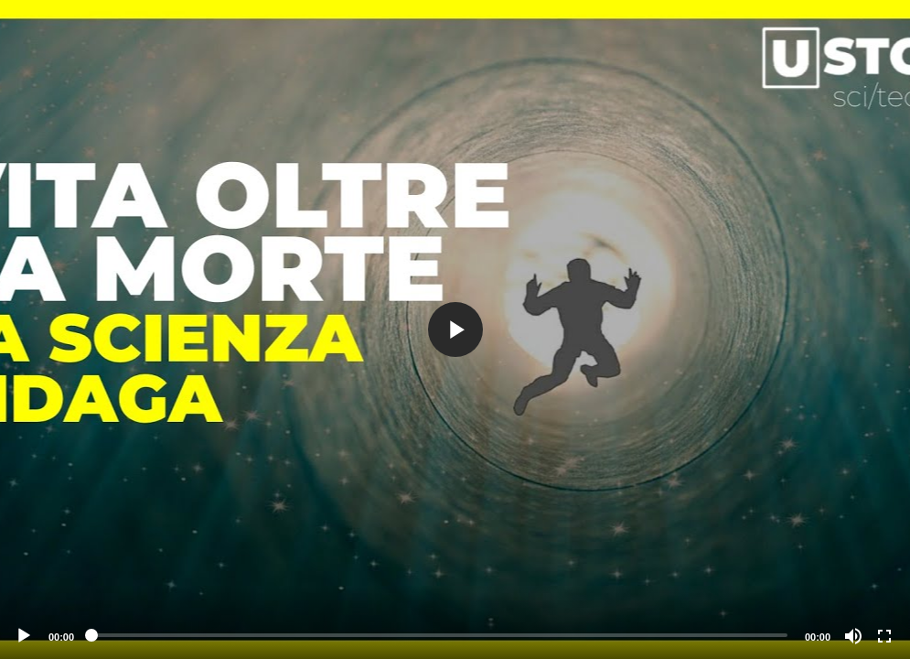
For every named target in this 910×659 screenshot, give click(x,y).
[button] (455, 329)
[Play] (24, 636)
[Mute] (853, 636)
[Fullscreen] (884, 636)
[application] (455, 329)
